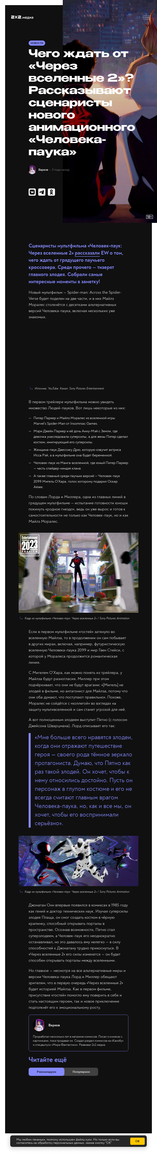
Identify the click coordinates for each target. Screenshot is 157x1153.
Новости (37, 43)
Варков (43, 170)
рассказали (87, 253)
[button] (146, 17)
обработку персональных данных (61, 1143)
